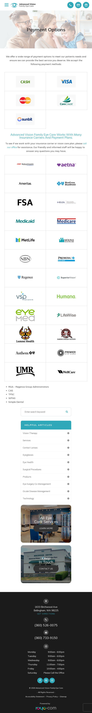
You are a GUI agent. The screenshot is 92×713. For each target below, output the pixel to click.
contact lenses (30, 447)
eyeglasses (28, 455)
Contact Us (46, 568)
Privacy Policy (52, 696)
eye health (28, 462)
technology (28, 498)
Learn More (46, 528)
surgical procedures (32, 469)
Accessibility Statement (34, 696)
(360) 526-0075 (46, 625)
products (27, 476)
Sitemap (63, 696)
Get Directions (46, 614)
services (27, 440)
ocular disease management (36, 491)
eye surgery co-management (37, 484)
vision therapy (30, 433)
